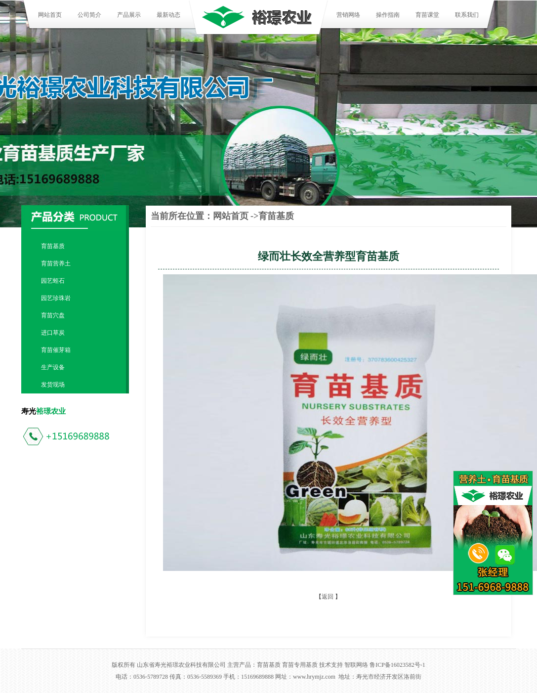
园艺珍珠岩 (56, 298)
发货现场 (53, 384)
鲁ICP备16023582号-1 (397, 664)
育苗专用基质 (300, 664)
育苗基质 (53, 246)
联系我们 (467, 14)
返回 (327, 596)
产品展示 (129, 14)
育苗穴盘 (53, 315)
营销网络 (348, 14)
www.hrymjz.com (314, 676)
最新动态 (168, 14)
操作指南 (388, 14)
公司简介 (89, 14)
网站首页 (50, 14)
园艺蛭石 (53, 280)
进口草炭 (53, 332)
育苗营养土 (56, 263)
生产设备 (53, 367)
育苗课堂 (427, 14)
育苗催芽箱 (56, 349)
